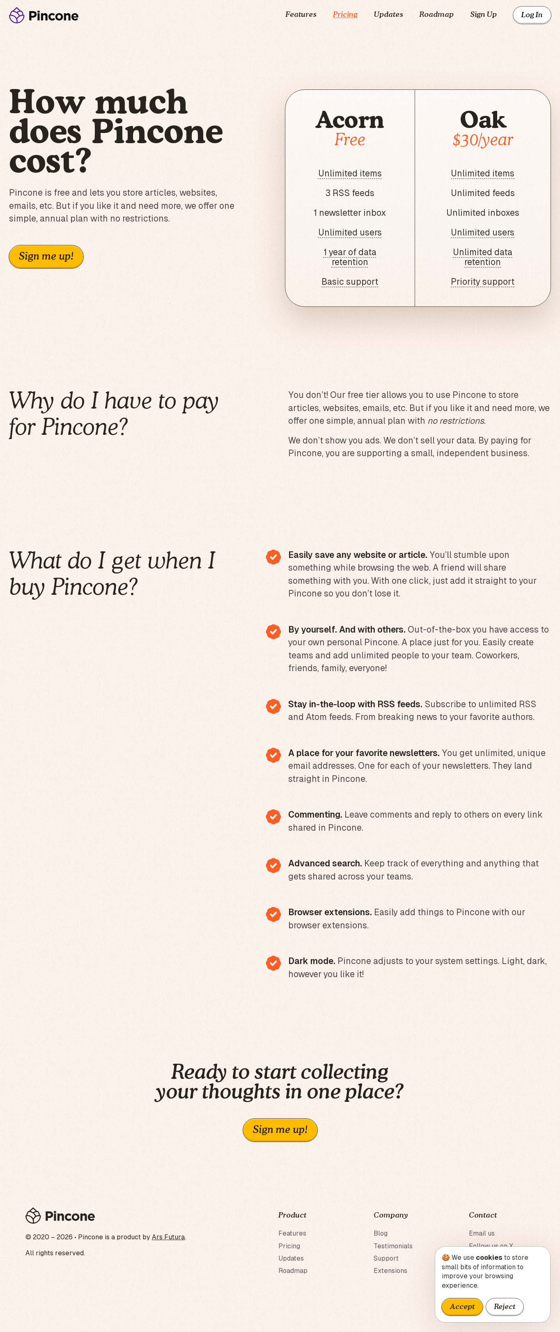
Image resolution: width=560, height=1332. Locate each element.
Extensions (390, 1271)
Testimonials (393, 1246)
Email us (482, 1233)
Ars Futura (168, 1237)
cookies (489, 1257)
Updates (388, 14)
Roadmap (437, 14)
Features (301, 14)
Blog (381, 1233)
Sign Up (483, 14)
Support (386, 1258)
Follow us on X (491, 1246)
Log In (532, 15)
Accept (462, 1307)
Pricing (345, 14)
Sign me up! (46, 257)
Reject (504, 1307)
